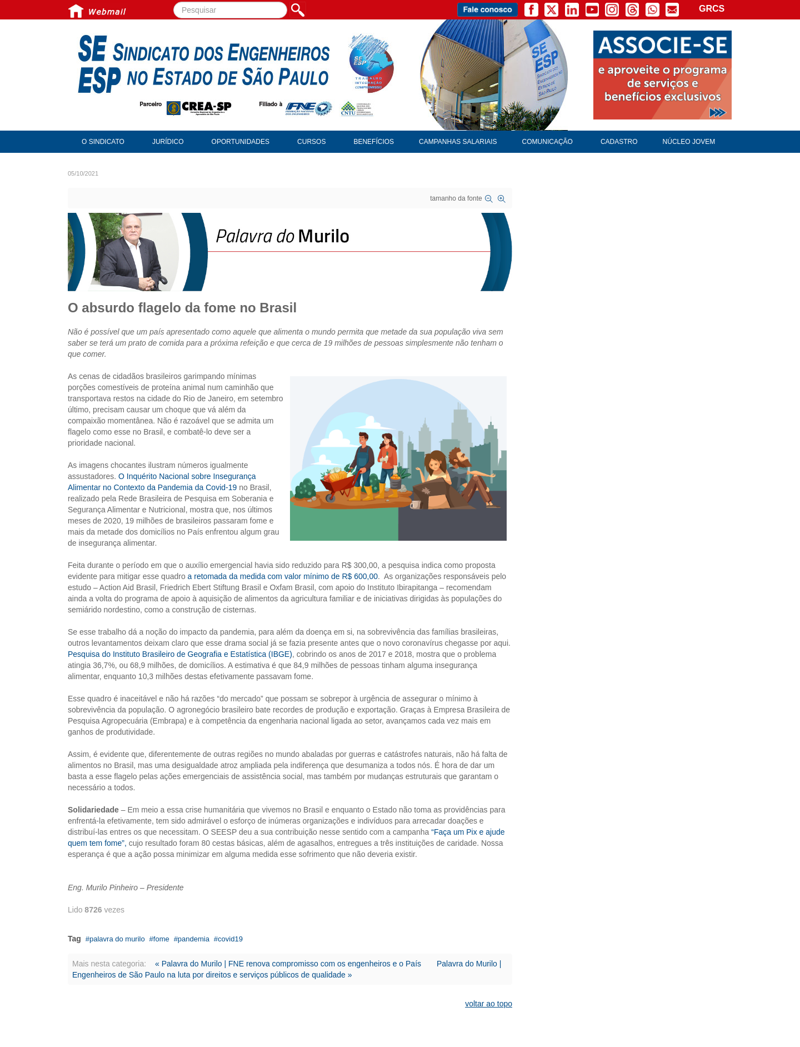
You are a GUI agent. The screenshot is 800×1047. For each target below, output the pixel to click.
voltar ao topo (488, 1003)
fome (161, 939)
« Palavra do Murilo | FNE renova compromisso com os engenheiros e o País (288, 963)
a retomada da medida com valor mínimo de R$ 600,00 (283, 576)
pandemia (193, 939)
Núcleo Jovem (689, 142)
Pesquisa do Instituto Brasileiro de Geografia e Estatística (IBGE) (180, 654)
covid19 (230, 939)
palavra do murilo (117, 939)
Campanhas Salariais (458, 142)
